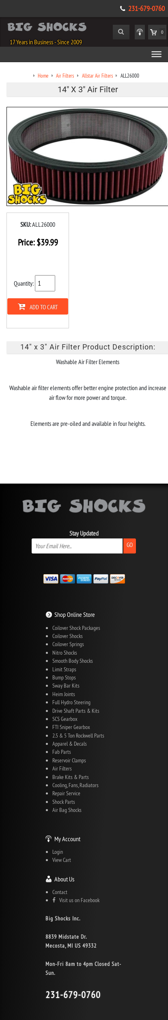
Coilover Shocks (67, 636)
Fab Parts (61, 751)
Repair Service (66, 793)
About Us (64, 879)
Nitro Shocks (64, 652)
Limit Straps (64, 669)
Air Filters (62, 768)
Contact (59, 892)
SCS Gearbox (65, 719)
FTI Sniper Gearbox (71, 727)
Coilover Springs (68, 644)
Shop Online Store (74, 614)
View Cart (61, 860)
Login (57, 851)
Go (130, 545)
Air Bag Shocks (67, 810)
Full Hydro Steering (71, 702)
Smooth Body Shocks (72, 660)
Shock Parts (63, 801)
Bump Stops (64, 677)
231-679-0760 (146, 8)
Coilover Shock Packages (76, 628)
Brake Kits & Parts (70, 777)
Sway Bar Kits (66, 685)
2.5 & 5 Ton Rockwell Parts (78, 735)
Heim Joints (63, 694)
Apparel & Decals (69, 743)
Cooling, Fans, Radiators (75, 785)
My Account (67, 839)
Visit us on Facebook (75, 900)
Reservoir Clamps (69, 760)
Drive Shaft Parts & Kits (75, 710)
